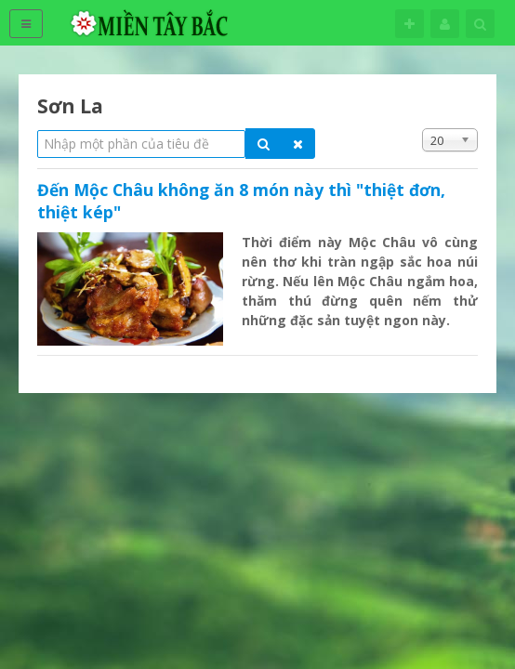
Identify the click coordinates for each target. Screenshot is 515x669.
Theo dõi (409, 24)
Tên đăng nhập (445, 24)
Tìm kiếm (480, 24)
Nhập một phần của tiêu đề (37, 128)
